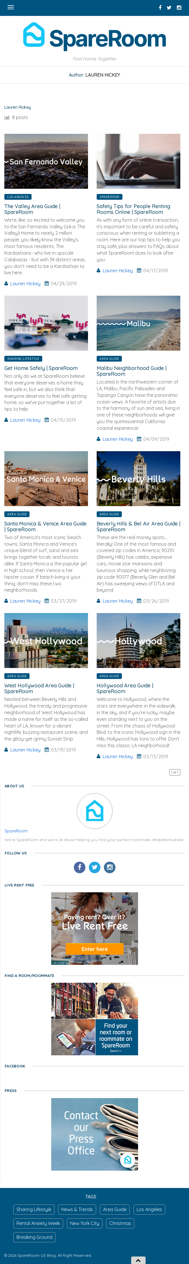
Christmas (120, 1223)
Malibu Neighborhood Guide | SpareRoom (131, 371)
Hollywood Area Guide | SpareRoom (125, 688)
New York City (84, 1223)
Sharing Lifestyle (23, 359)
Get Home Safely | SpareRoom (41, 368)
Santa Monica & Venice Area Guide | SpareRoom (45, 526)
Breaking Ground (34, 1237)
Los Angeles (18, 197)
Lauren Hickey (25, 283)
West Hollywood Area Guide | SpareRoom (39, 688)
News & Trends (77, 1209)
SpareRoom (110, 197)
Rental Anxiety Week (38, 1223)
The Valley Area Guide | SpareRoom (32, 209)
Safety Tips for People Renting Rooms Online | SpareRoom (133, 209)
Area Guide (109, 359)
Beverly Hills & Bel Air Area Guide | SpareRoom (138, 526)
